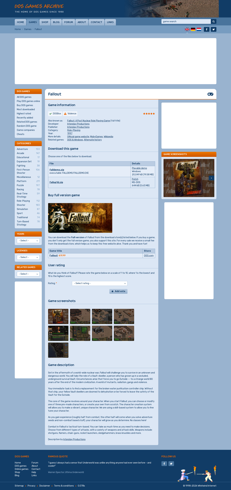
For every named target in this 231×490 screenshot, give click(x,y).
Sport (28, 213)
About (82, 22)
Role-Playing (73, 130)
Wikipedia (108, 136)
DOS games (22, 456)
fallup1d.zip (56, 182)
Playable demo (139, 168)
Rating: (52, 283)
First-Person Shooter (28, 171)
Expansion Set (28, 161)
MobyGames (96, 136)
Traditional (28, 217)
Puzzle (28, 185)
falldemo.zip (57, 169)
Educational (28, 157)
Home (20, 22)
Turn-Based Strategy (28, 223)
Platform (28, 181)
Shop (45, 22)
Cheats (20, 134)
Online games (21, 469)
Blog (56, 22)
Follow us (168, 456)
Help (34, 472)
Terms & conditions (64, 485)
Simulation (28, 209)
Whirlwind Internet (207, 485)
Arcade (28, 153)
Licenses (22, 250)
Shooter (28, 205)
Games (33, 22)
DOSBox (57, 113)
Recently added (25, 117)
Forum (68, 22)
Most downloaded (26, 109)
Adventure (28, 149)
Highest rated (24, 113)
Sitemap (19, 485)
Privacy (31, 485)
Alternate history (93, 139)
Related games (26, 267)
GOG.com (149, 255)
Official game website (78, 136)
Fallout (54, 255)
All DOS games (24, 97)
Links (110, 22)
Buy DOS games (25, 105)
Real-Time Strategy (28, 195)
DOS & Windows (75, 139)
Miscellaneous (28, 177)
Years (20, 233)
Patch (135, 179)
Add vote (120, 291)
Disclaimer (44, 485)
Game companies (26, 130)
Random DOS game (27, 126)
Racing (28, 189)
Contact (96, 22)
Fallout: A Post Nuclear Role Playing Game (88, 120)
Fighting (28, 165)
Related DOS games (27, 122)
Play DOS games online (28, 101)
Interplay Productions (78, 124)
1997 (69, 133)
